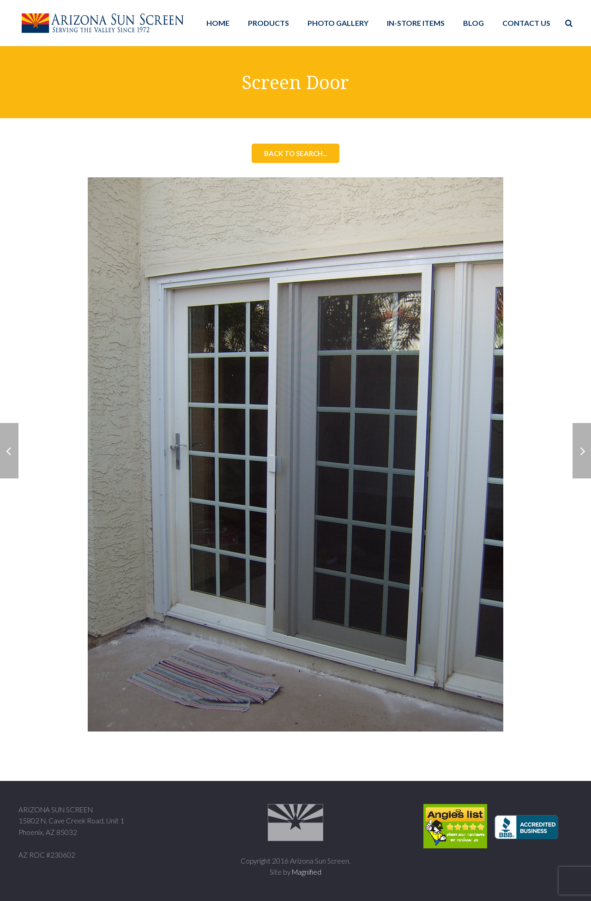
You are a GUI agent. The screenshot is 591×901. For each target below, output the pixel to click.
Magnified (306, 872)
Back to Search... (295, 153)
